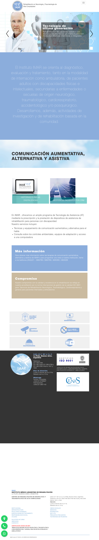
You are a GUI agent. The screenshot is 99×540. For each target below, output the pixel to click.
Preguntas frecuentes (58, 515)
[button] (7, 32)
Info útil (53, 513)
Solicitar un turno (18, 519)
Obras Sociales (55, 508)
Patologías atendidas (19, 511)
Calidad (14, 517)
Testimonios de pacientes (58, 517)
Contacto (15, 523)
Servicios (53, 510)
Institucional (16, 508)
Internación (54, 511)
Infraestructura (17, 510)
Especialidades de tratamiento (22, 513)
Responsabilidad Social (20, 515)
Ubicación (15, 521)
